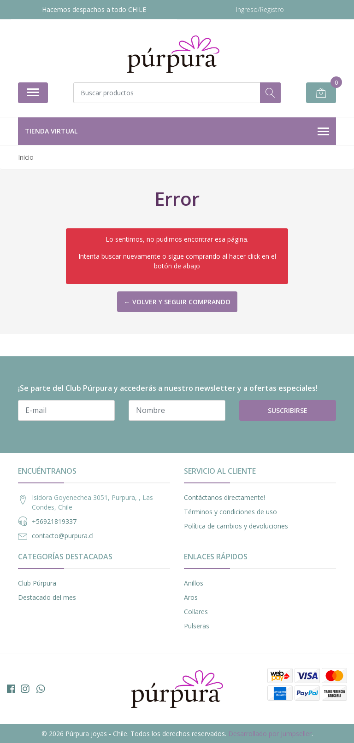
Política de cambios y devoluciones (236, 526)
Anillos (193, 583)
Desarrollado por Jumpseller (270, 733)
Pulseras (196, 625)
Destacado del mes (47, 597)
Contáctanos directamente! (224, 497)
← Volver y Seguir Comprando (177, 301)
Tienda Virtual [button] (177, 132)
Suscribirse (287, 410)
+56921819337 (54, 521)
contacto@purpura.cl (63, 535)
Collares (196, 611)
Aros (191, 597)
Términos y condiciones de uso (230, 511)
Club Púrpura (37, 583)
